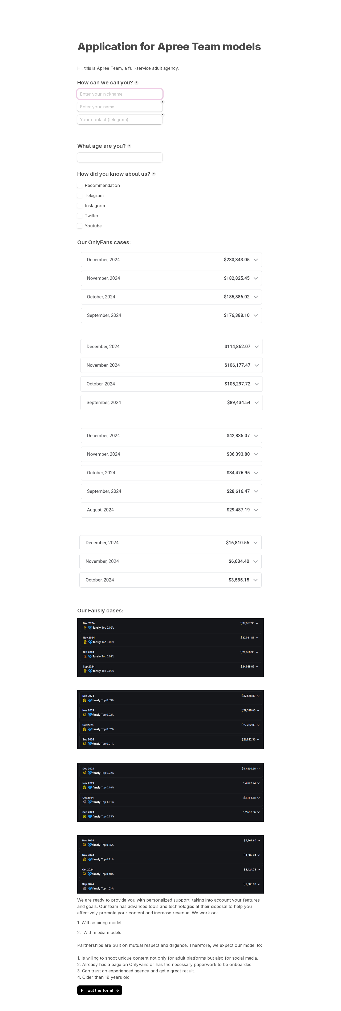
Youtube (93, 225)
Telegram (94, 195)
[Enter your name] (120, 107)
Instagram (95, 205)
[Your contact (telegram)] (120, 119)
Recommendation (102, 185)
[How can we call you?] (120, 94)
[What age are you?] (120, 157)
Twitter (92, 215)
